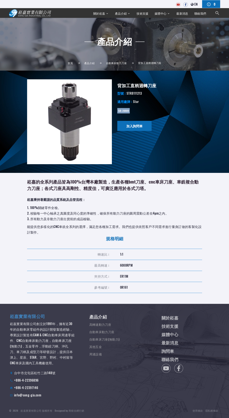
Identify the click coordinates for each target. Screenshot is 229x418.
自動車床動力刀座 (116, 63)
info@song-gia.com (27, 398)
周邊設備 (95, 357)
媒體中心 (156, 12)
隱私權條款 (211, 412)
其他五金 (95, 350)
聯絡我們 (199, 12)
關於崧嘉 (91, 12)
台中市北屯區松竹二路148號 (34, 376)
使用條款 (198, 412)
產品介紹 (114, 12)
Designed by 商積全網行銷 (69, 412)
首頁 (70, 63)
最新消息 (180, 12)
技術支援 (137, 12)
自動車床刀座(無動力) (105, 343)
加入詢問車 (134, 126)
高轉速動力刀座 (101, 328)
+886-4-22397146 (26, 390)
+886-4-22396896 (26, 383)
